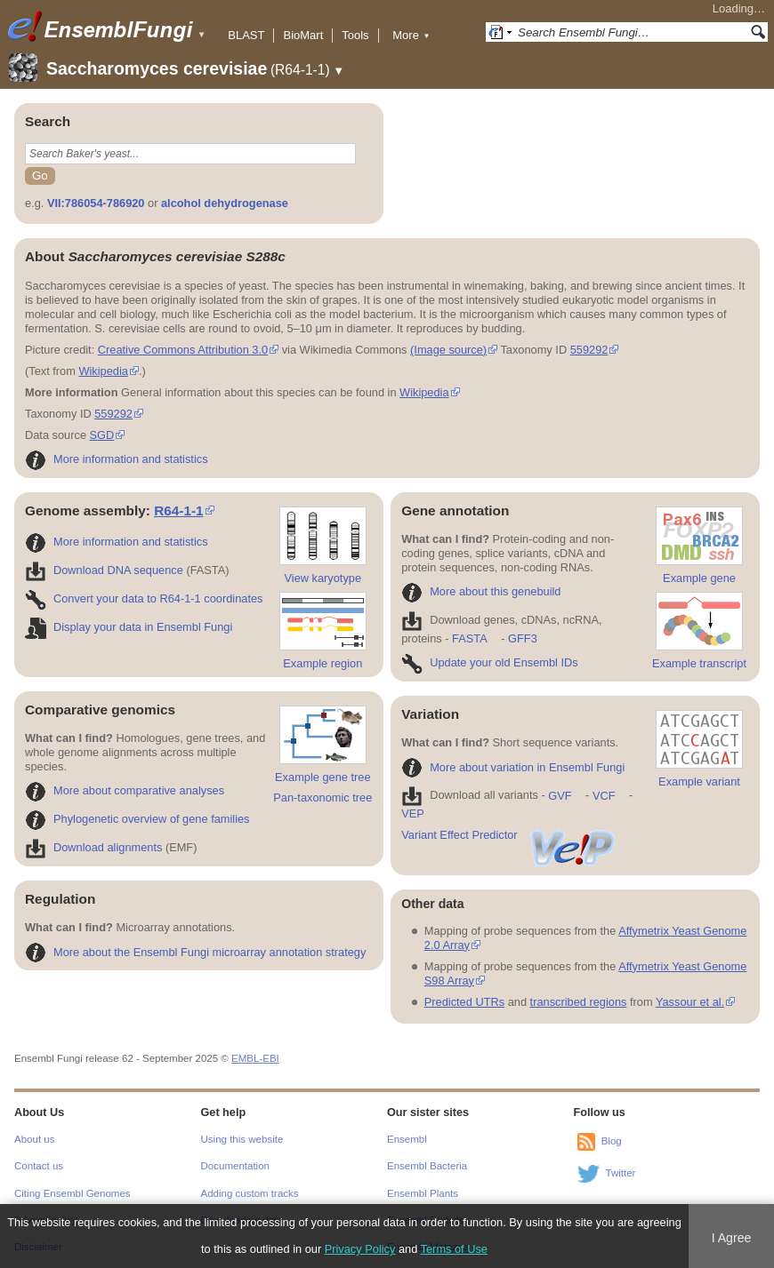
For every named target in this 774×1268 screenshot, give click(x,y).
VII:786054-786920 (96, 203)
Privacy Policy (360, 1249)
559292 (589, 349)
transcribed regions (578, 1002)
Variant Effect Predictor (509, 834)
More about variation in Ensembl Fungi (513, 767)
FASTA (469, 638)
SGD (102, 435)
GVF (559, 795)
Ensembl (407, 1139)
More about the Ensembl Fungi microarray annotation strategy (195, 952)
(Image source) (448, 349)
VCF (604, 795)
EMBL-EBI (255, 1058)
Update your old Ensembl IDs (489, 662)
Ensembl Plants (422, 1193)
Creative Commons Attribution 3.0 (183, 349)
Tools (355, 35)
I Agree (732, 1238)
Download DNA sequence (104, 570)
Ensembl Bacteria (427, 1165)
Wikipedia (102, 371)
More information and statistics (116, 459)
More (411, 35)
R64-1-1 (179, 510)
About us (34, 1139)
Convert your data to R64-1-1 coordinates (143, 598)
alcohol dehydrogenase (224, 203)
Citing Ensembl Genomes (72, 1193)
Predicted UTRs (464, 1002)
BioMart (303, 35)
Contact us (38, 1165)
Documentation (235, 1165)
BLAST (246, 35)
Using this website (242, 1139)
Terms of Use (454, 1249)
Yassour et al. (690, 1002)
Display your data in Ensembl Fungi (128, 627)
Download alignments (93, 847)
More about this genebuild (480, 591)
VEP (412, 813)
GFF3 (521, 638)
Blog (611, 1141)
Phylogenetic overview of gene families (137, 818)
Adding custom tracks (250, 1193)
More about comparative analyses (124, 790)
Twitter (621, 1173)
